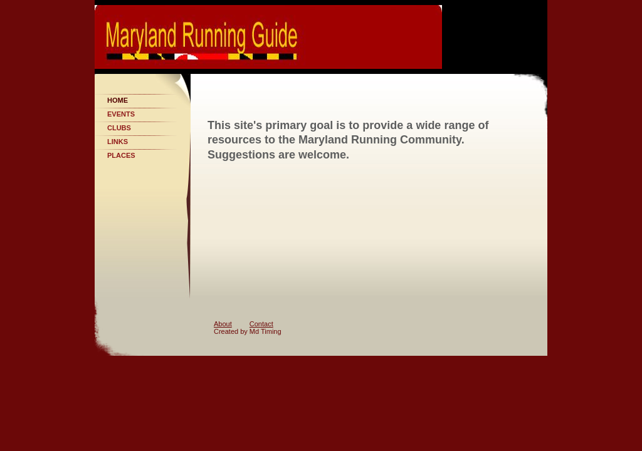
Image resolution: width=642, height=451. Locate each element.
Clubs (119, 128)
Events (121, 114)
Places (121, 155)
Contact (261, 324)
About (223, 324)
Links (117, 141)
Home (117, 100)
